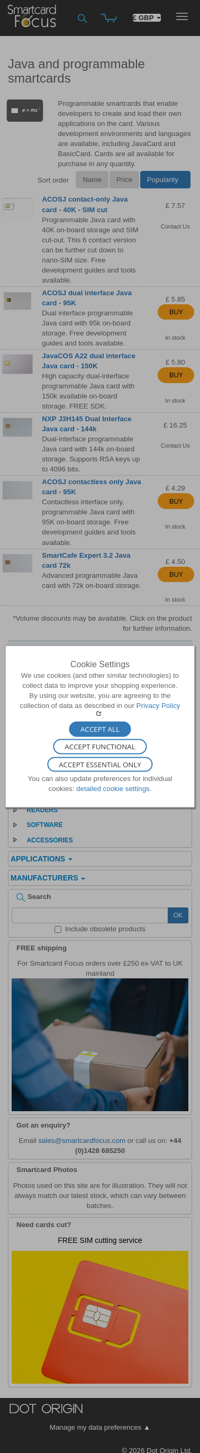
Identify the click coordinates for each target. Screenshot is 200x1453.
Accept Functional (100, 746)
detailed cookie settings (113, 789)
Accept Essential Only (100, 764)
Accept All (100, 729)
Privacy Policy (158, 706)
